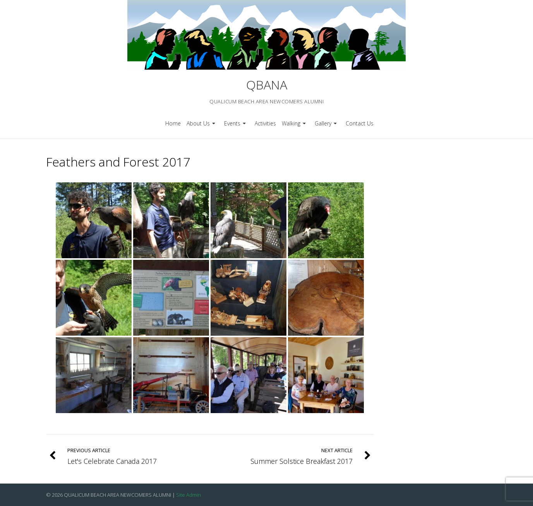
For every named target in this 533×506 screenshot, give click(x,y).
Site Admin (188, 494)
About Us (202, 126)
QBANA (266, 84)
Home (173, 123)
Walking (295, 126)
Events (236, 126)
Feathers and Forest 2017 (118, 161)
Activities (265, 123)
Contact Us (360, 123)
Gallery (327, 126)
